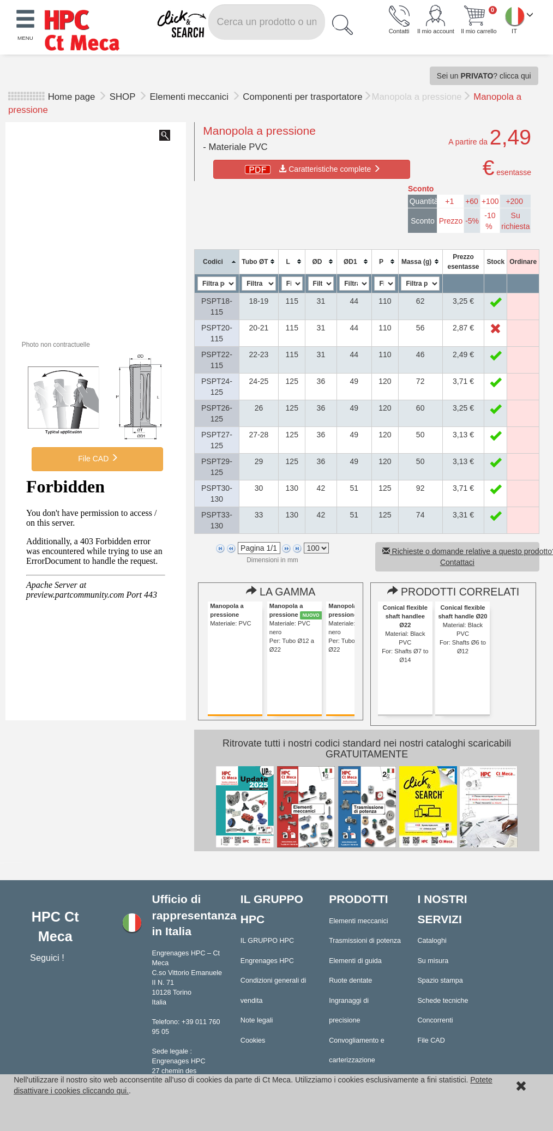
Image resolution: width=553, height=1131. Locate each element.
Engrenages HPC (267, 961)
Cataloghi (431, 940)
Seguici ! (48, 957)
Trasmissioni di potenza (365, 940)
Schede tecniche (442, 1000)
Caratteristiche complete (312, 169)
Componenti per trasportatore (302, 97)
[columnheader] (217, 261)
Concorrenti (435, 1020)
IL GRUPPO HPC (267, 940)
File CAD (97, 458)
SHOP (124, 97)
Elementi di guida (355, 961)
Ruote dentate (350, 980)
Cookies (253, 1040)
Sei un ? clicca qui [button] (484, 75)
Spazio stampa (439, 980)
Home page (71, 97)
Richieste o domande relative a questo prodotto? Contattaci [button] (460, 557)
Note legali (257, 1020)
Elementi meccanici (190, 97)
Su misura (432, 961)
